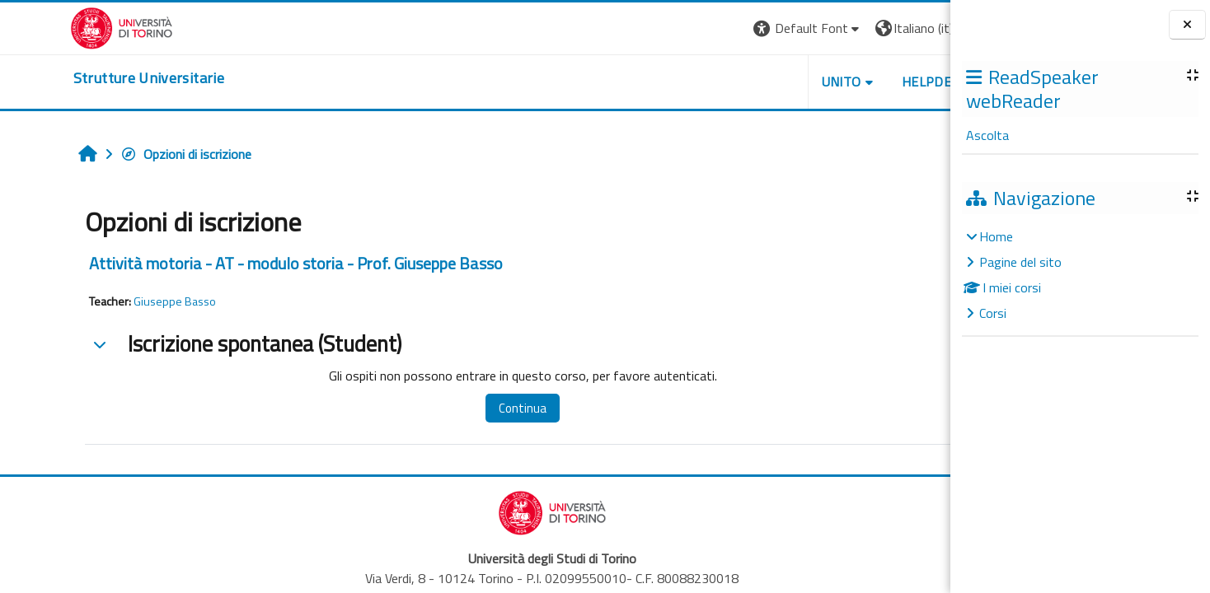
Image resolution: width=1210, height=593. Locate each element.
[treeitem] (1080, 275)
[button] (724, 28)
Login (922, 28)
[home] (78, 78)
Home (996, 236)
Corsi (992, 313)
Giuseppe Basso (113, 301)
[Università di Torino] (51, 26)
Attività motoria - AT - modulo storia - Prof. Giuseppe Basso (234, 263)
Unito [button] (757, 81)
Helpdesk (851, 81)
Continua (453, 408)
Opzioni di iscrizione (124, 154)
